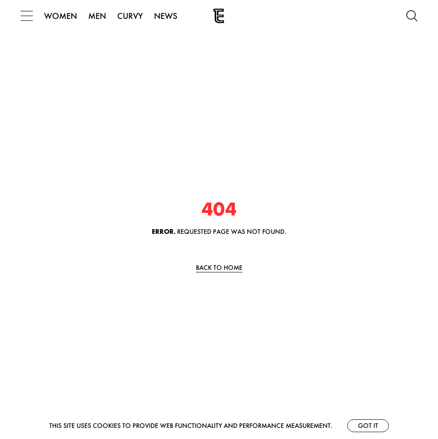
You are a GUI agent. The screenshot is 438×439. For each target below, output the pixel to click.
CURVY (130, 16)
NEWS (166, 16)
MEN (97, 16)
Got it (368, 425)
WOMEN (60, 16)
